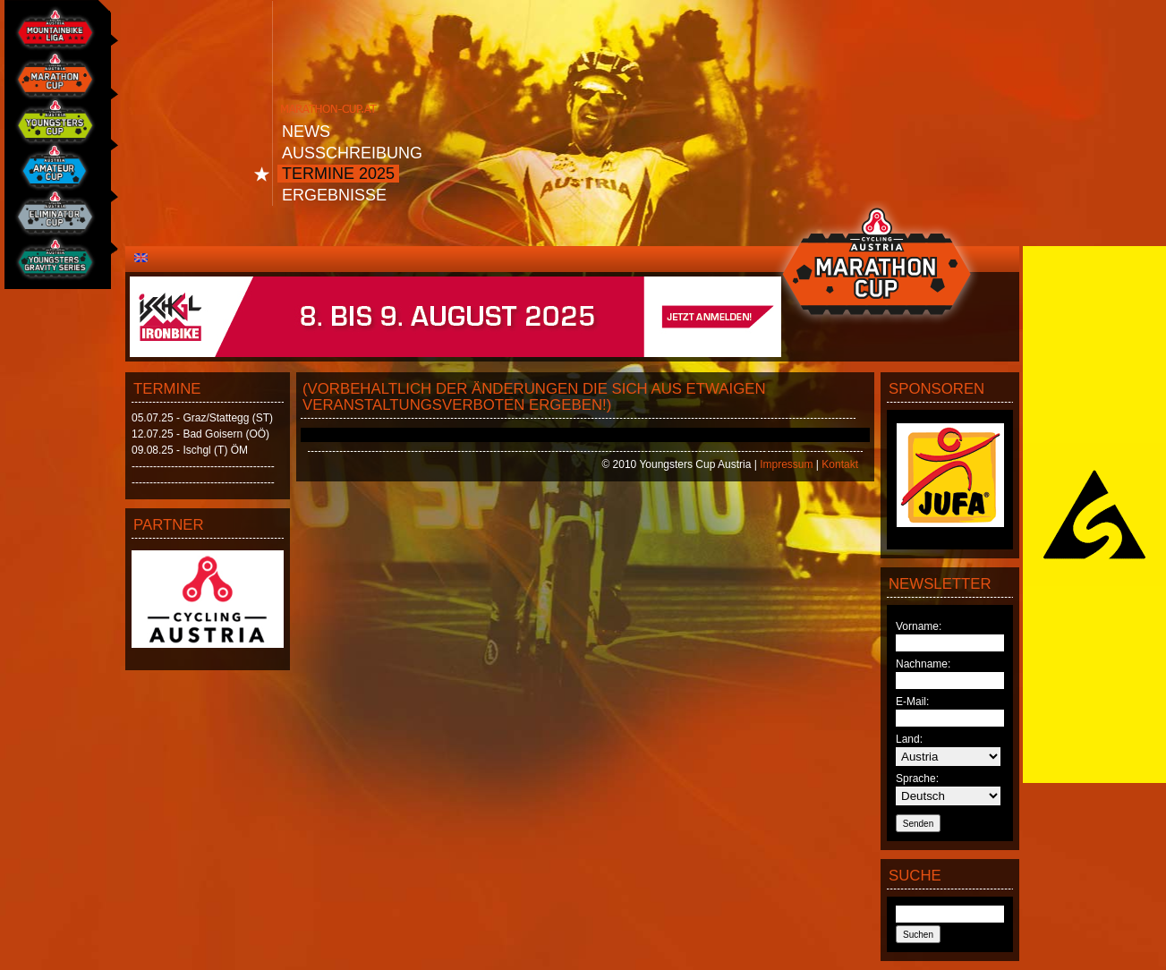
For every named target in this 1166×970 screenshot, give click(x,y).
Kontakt (839, 464)
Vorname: (918, 626)
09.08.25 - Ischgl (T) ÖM (190, 450)
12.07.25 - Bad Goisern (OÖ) (200, 434)
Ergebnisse (334, 195)
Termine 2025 (338, 174)
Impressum (786, 464)
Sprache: (917, 778)
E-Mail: (912, 701)
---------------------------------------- (203, 466)
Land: (909, 739)
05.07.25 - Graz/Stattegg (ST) (202, 418)
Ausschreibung (352, 153)
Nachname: (923, 664)
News (306, 131)
